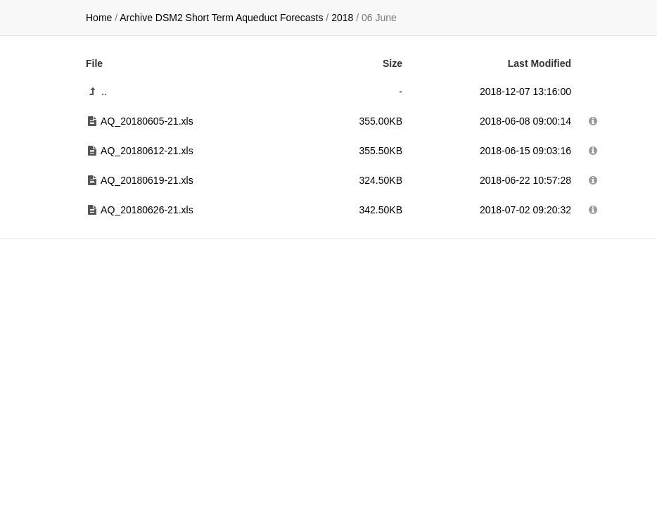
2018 (342, 17)
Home (99, 17)
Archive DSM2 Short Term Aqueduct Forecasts (221, 17)
